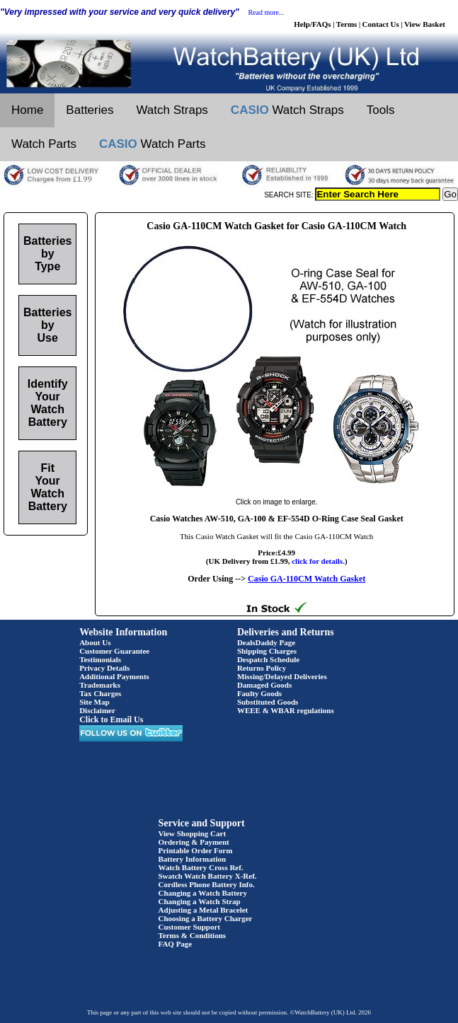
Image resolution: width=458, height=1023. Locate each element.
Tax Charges (100, 693)
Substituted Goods (268, 702)
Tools (381, 110)
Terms (346, 24)
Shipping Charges (267, 651)
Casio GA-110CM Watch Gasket (306, 579)
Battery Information (193, 859)
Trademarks (99, 685)
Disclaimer (97, 710)
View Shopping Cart (193, 833)
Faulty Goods (259, 693)
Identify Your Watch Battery (48, 403)
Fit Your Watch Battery (47, 487)
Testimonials (100, 659)
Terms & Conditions (193, 935)
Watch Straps (171, 110)
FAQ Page (176, 944)
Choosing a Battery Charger (206, 918)
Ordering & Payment (194, 842)
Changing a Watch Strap (200, 901)
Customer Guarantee (114, 651)
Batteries (89, 110)
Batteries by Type (47, 253)
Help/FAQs (312, 24)
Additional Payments (114, 676)
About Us (94, 642)
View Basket (424, 24)
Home (27, 110)
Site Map (94, 702)
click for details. (318, 561)
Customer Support (190, 927)
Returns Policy (261, 668)
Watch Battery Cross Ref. (201, 867)
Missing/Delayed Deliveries (282, 676)
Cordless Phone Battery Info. (207, 884)
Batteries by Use (47, 325)
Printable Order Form (196, 850)
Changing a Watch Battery (203, 893)
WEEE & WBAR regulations (285, 710)
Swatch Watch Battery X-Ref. (208, 876)
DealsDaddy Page (266, 642)
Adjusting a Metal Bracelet (203, 910)
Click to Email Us (111, 719)
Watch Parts (43, 144)
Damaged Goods (264, 685)
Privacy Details (104, 668)
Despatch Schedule (268, 659)
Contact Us (380, 24)
